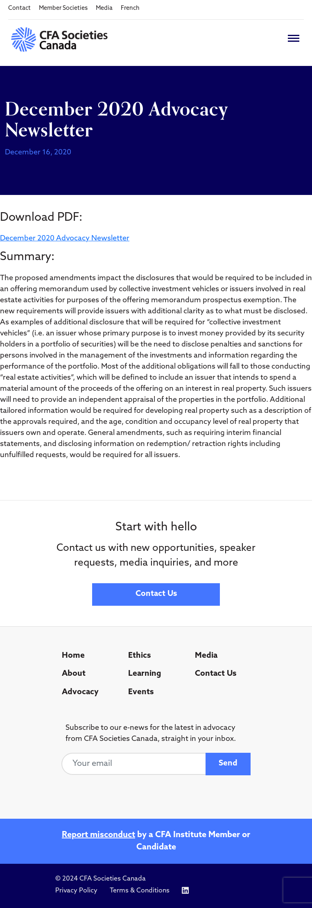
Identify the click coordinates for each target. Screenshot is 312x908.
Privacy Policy (76, 891)
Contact (19, 8)
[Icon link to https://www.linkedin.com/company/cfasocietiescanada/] (185, 890)
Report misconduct (98, 835)
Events (141, 692)
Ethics (139, 656)
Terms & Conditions (140, 891)
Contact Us (156, 594)
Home (73, 656)
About (74, 674)
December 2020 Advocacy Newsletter (64, 238)
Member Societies (63, 8)
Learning (144, 674)
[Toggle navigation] (293, 38)
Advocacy (80, 692)
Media (104, 8)
